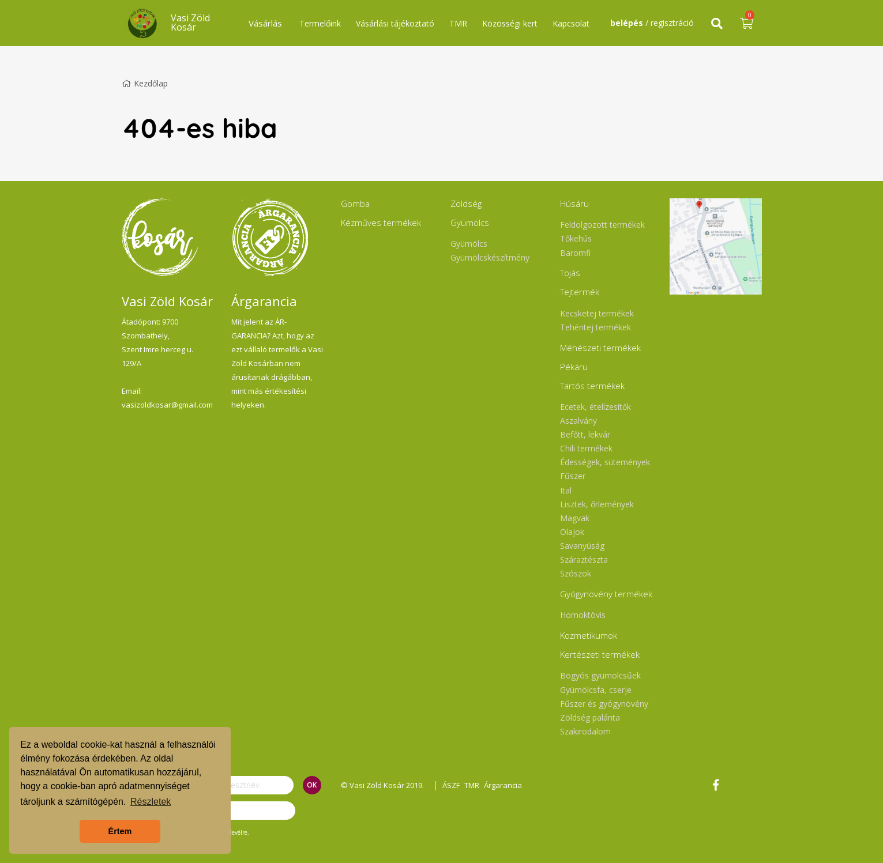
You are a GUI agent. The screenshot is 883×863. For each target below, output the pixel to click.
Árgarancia (507, 785)
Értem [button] (120, 831)
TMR (458, 23)
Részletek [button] (150, 802)
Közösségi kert (510, 23)
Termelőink (320, 23)
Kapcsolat (571, 23)
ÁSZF (452, 785)
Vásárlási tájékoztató (395, 23)
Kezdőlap (145, 83)
